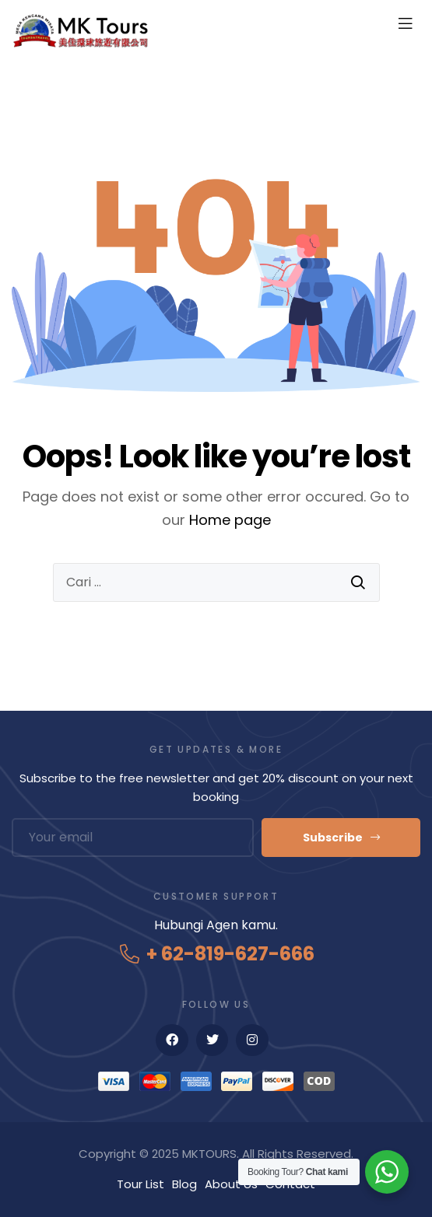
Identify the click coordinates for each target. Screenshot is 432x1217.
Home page (230, 520)
